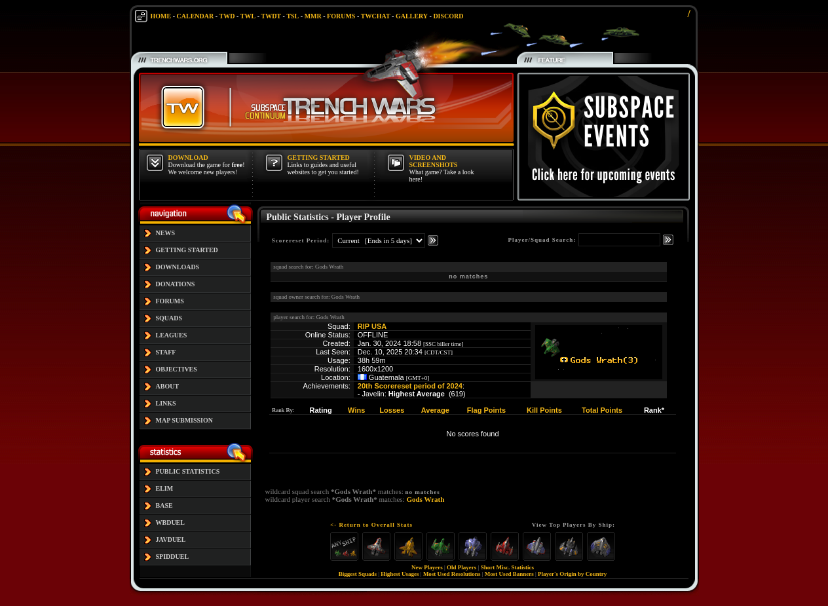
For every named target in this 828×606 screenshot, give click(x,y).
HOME (161, 16)
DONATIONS (175, 284)
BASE (164, 505)
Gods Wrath (425, 499)
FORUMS (341, 16)
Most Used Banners (509, 574)
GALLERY (412, 16)
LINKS (166, 403)
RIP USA (372, 326)
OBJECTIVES (176, 369)
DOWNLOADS (178, 267)
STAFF (166, 352)
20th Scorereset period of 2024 (410, 386)
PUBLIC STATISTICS (188, 471)
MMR (313, 16)
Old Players (461, 567)
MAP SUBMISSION (185, 420)
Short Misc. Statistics (507, 567)
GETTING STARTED (187, 250)
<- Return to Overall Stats (371, 524)
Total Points (602, 410)
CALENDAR (195, 16)
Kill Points (544, 410)
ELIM (165, 488)
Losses (391, 410)
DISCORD (448, 16)
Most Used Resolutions (452, 574)
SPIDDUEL (172, 556)
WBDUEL (170, 522)
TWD (227, 16)
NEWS (165, 233)
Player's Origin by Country (572, 574)
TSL (292, 16)
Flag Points (486, 410)
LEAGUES (171, 335)
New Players (427, 567)
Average (435, 410)
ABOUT (167, 386)
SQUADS (169, 318)
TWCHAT (375, 16)
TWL (247, 16)
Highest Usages (400, 574)
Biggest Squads (358, 574)
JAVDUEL (171, 539)
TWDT (271, 16)
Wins (356, 410)
